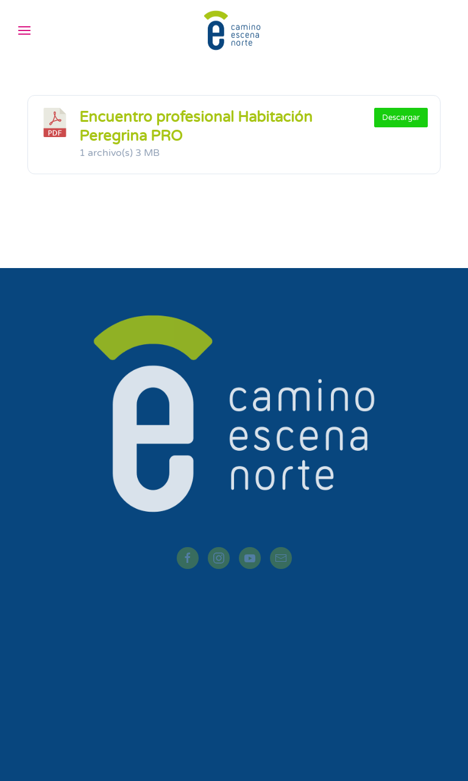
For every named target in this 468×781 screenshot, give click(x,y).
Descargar (401, 117)
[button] (24, 30)
